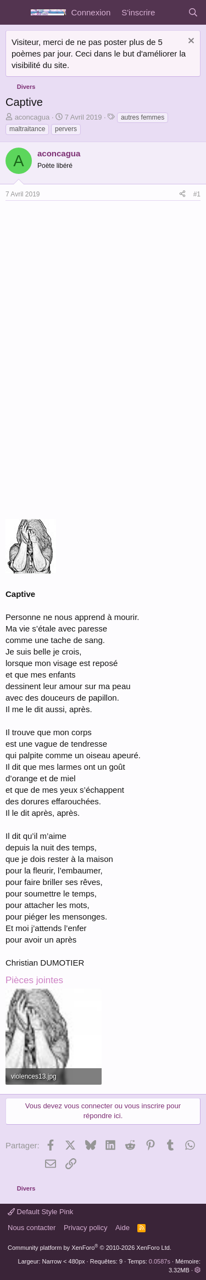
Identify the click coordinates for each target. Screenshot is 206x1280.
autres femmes (142, 117)
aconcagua (32, 117)
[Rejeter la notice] (189, 42)
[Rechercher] (193, 12)
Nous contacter (31, 1227)
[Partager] (182, 194)
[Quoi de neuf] (171, 12)
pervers (66, 129)
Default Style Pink (40, 1212)
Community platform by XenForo (89, 1247)
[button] (197, 1270)
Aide (122, 1227)
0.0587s (159, 1261)
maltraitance (27, 129)
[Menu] (15, 13)
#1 (197, 194)
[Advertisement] (97, 283)
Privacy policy (85, 1227)
